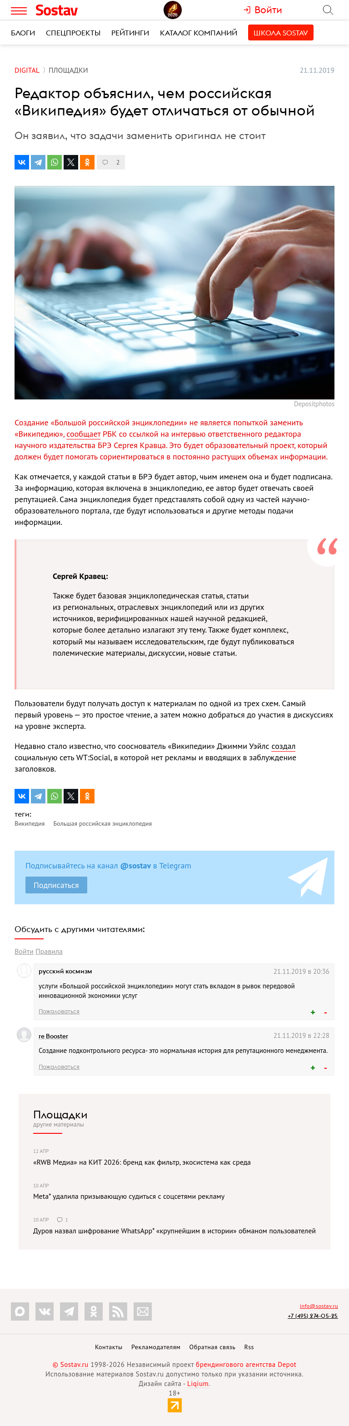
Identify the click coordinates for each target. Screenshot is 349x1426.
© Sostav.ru (71, 1364)
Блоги (23, 32)
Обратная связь (212, 1347)
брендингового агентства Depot (246, 1364)
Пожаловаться (59, 1011)
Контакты (109, 1347)
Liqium (198, 1383)
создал (283, 746)
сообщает (83, 434)
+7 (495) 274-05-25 (313, 1315)
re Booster (53, 1036)
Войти (24, 951)
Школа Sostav (281, 32)
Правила (49, 951)
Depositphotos (314, 403)
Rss (249, 1347)
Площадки (60, 1114)
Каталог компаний (198, 32)
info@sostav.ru (319, 1305)
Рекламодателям (155, 1347)
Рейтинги (130, 32)
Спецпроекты (73, 32)
